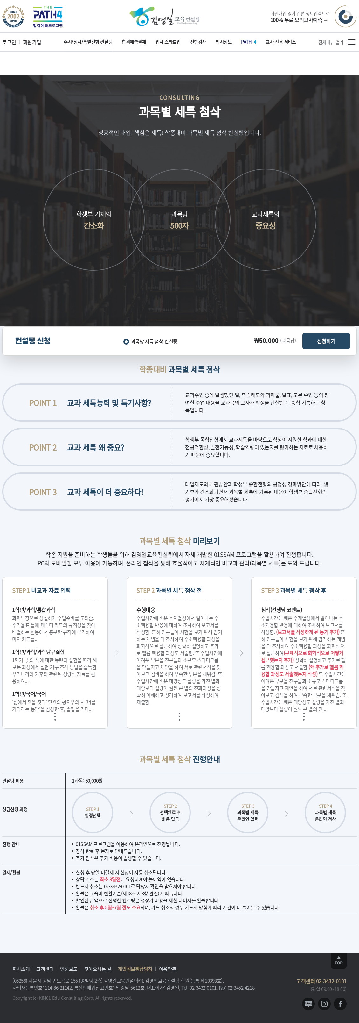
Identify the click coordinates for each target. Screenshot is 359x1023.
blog (308, 1004)
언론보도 (68, 968)
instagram (324, 1004)
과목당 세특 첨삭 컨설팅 (154, 341)
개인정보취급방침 (135, 968)
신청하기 (326, 341)
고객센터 (44, 968)
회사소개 (21, 968)
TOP (339, 961)
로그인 (9, 42)
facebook (340, 1004)
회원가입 (32, 42)
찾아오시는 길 (97, 968)
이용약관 (167, 968)
